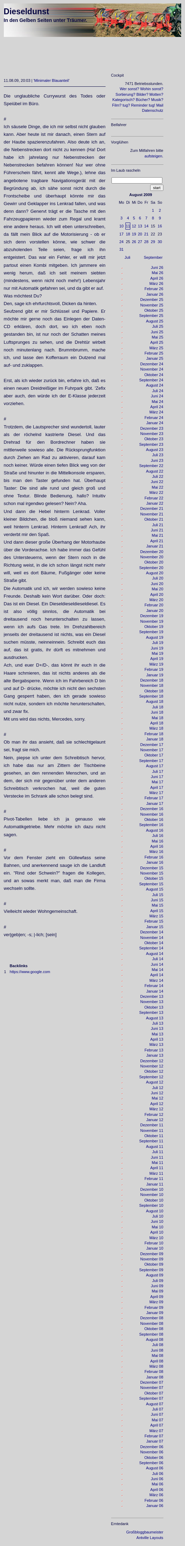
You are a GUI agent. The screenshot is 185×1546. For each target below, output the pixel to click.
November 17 (151, 750)
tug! (152, 105)
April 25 (156, 342)
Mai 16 (157, 841)
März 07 (156, 1431)
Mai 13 (157, 1034)
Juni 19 (157, 648)
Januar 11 (154, 1184)
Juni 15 (157, 900)
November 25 (151, 305)
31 (121, 249)
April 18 (156, 723)
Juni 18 (157, 712)
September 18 (151, 696)
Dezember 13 (151, 996)
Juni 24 (157, 396)
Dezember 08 (151, 1318)
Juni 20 (157, 584)
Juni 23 (157, 460)
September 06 (151, 1463)
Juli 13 (157, 1023)
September (153, 257)
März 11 (156, 1173)
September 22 (151, 466)
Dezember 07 (151, 1382)
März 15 (156, 916)
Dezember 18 (151, 680)
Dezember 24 (151, 364)
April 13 (156, 1039)
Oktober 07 (153, 1393)
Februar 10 (154, 1243)
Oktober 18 (153, 691)
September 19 (151, 632)
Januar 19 (154, 675)
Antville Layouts (150, 1538)
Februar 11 (154, 1178)
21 (146, 234)
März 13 (156, 1044)
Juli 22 (157, 476)
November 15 (151, 873)
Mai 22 (157, 487)
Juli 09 (157, 1281)
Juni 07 (157, 1414)
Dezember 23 (151, 428)
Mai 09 (157, 1291)
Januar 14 (154, 991)
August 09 (154, 1275)
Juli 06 (157, 1473)
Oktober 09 (153, 1264)
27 (140, 242)
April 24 (156, 407)
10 (121, 226)
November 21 (151, 514)
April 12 (156, 1104)
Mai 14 (157, 970)
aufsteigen (153, 156)
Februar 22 (154, 498)
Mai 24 (157, 401)
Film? (117, 105)
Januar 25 (154, 358)
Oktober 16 (153, 819)
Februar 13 (154, 1050)
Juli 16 (157, 835)
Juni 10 (157, 1221)
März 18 (156, 728)
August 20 (154, 573)
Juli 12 (157, 1088)
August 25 (154, 321)
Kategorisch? (123, 100)
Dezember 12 (151, 1061)
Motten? (156, 94)
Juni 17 (157, 777)
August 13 (154, 1018)
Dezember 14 (151, 932)
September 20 (151, 568)
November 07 (151, 1387)
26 (134, 242)
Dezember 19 (151, 616)
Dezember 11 (151, 1125)
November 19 (151, 621)
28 (146, 242)
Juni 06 (157, 1479)
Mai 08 (157, 1355)
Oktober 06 (153, 1457)
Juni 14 (157, 964)
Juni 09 (157, 1286)
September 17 (151, 761)
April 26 (156, 278)
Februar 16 (154, 857)
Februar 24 (154, 417)
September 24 (151, 380)
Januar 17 (154, 803)
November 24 (151, 369)
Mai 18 (157, 718)
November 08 (151, 1323)
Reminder (139, 105)
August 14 (154, 953)
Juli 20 (157, 578)
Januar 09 (154, 1313)
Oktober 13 (153, 1007)
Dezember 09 (151, 1254)
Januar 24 (154, 423)
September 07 (151, 1398)
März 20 (156, 600)
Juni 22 (157, 482)
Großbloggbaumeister (144, 1532)
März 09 (156, 1302)
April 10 (156, 1232)
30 (160, 242)
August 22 (154, 471)
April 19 (156, 659)
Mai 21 (157, 535)
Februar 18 (154, 734)
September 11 (151, 1141)
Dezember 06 (151, 1447)
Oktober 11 (153, 1136)
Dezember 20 (151, 552)
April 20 (156, 594)
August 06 (154, 1468)
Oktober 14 (153, 943)
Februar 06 (154, 1500)
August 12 (154, 1082)
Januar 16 (154, 862)
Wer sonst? (129, 89)
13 (140, 226)
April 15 (156, 911)
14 (146, 226)
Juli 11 (157, 1152)
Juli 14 (157, 959)
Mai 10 (157, 1227)
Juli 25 (157, 326)
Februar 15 (154, 921)
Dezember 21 (151, 508)
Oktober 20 (153, 562)
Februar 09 (154, 1307)
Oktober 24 (153, 375)
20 (140, 234)
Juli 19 (157, 642)
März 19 (156, 664)
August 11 (154, 1146)
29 (153, 242)
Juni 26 (157, 267)
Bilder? (142, 94)
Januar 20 (154, 610)
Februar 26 (154, 289)
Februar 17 (154, 798)
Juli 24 (157, 391)
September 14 (151, 948)
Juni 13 (157, 1028)
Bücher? (143, 100)
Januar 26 (154, 294)
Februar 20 (154, 605)
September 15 (151, 884)
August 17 (154, 766)
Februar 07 (154, 1436)
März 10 (156, 1238)
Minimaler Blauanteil (51, 80)
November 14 (151, 937)
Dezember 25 (151, 299)
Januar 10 (154, 1248)
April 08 (156, 1361)
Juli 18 (157, 707)
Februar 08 (154, 1371)
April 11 (156, 1168)
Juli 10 (157, 1216)
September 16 (151, 825)
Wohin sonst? (151, 89)
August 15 (154, 889)
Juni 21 (157, 530)
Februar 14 (154, 986)
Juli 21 (157, 525)
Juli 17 (157, 771)
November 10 (151, 1194)
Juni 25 (157, 332)
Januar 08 (154, 1377)
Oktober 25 (153, 310)
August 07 (154, 1404)
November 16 (151, 814)
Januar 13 (154, 1055)
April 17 (156, 787)
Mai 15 (157, 905)
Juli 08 (157, 1345)
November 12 (151, 1066)
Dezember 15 (151, 868)
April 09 (156, 1297)
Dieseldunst (26, 11)
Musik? (157, 100)
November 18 (151, 685)
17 (121, 234)
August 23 (154, 450)
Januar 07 (154, 1441)
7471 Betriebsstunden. (144, 83)
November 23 (151, 434)
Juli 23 (157, 455)
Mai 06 (157, 1484)
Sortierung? (126, 94)
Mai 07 (157, 1420)
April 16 (156, 846)
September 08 (151, 1334)
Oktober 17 (153, 755)
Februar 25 (154, 353)
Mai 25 (157, 337)
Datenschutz (152, 110)
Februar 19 (154, 669)
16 (160, 226)
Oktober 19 (153, 626)
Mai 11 (157, 1162)
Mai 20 (157, 589)
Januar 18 (154, 739)
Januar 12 (154, 1120)
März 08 (156, 1366)
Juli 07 (157, 1409)
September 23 (151, 444)
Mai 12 (157, 1098)
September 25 (151, 315)
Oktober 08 (153, 1329)
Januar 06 (154, 1506)
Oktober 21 (153, 519)
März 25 (156, 348)
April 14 (156, 975)
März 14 (156, 980)
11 (128, 226)
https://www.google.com (30, 972)
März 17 (156, 793)
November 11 (151, 1130)
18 (128, 234)
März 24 (156, 412)
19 (134, 234)
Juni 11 (157, 1157)
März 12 (156, 1109)
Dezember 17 (151, 745)
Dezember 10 (151, 1189)
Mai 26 (157, 273)
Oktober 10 (153, 1200)
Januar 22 (154, 503)
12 (134, 226)
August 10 (154, 1211)
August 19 (154, 637)
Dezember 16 (151, 809)
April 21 (156, 541)
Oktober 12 (153, 1071)
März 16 (156, 851)
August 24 (154, 385)
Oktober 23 (153, 439)
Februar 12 (154, 1114)
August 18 (154, 701)
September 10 (151, 1205)
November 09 (151, 1259)
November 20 (151, 557)
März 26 (156, 283)
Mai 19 (157, 653)
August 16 (154, 830)
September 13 (151, 1012)
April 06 (156, 1489)
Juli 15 (157, 895)
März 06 (156, 1495)
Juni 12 (157, 1093)
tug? (126, 105)
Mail (159, 105)
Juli (128, 257)
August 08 (154, 1339)
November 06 (151, 1452)
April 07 (156, 1425)
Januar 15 (154, 927)
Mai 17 (157, 782)
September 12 (151, 1077)
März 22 (156, 492)
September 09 (151, 1270)
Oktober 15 (153, 878)
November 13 (151, 1002)
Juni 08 (157, 1350)
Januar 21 (154, 546)
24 (121, 242)
